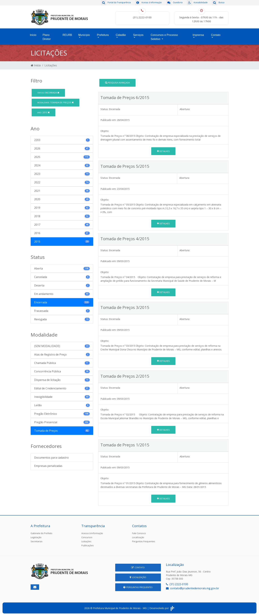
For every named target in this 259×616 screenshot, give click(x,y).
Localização (138, 537)
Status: (104, 109)
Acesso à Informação (92, 533)
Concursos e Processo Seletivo (164, 37)
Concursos (86, 537)
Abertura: (185, 109)
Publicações (87, 545)
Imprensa (198, 35)
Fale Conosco (139, 533)
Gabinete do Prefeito (41, 533)
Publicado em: (108, 120)
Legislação (36, 537)
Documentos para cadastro (51, 457)
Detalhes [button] (163, 151)
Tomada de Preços (55, 102)
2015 (43, 112)
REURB (67, 35)
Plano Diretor (47, 37)
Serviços (138, 35)
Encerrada (48, 92)
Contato (215, 35)
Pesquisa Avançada (117, 82)
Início (33, 35)
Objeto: (104, 131)
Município (84, 35)
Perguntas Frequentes (143, 541)
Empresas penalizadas (48, 466)
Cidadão (121, 35)
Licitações (86, 541)
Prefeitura (103, 35)
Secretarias (36, 541)
